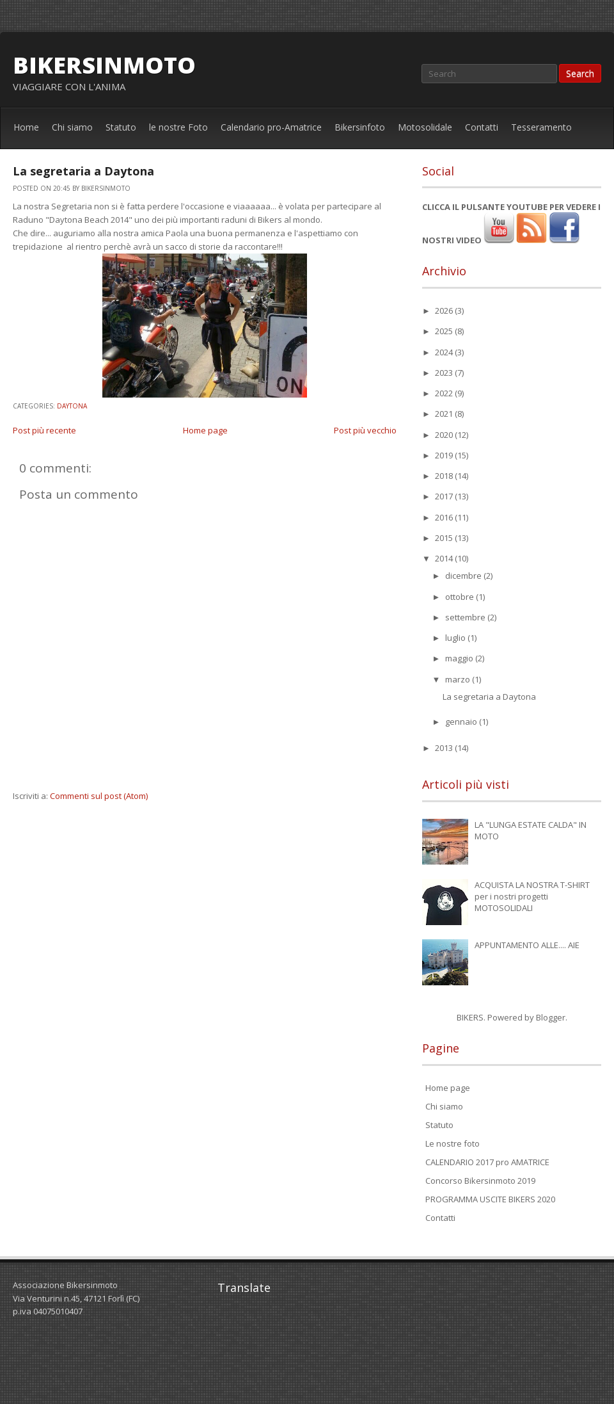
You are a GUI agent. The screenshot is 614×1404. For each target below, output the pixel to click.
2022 (445, 393)
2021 (445, 413)
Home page (205, 430)
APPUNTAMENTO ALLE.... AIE (527, 945)
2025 (445, 331)
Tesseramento (541, 127)
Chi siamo (72, 127)
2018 (445, 475)
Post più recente (44, 430)
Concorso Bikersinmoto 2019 (480, 1180)
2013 (445, 748)
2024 (445, 352)
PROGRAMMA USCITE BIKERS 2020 (490, 1199)
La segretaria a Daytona (83, 171)
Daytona (72, 405)
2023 (445, 372)
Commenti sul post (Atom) (99, 796)
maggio (460, 658)
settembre (466, 617)
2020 (445, 434)
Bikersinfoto (360, 127)
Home (26, 127)
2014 (445, 558)
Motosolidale (425, 127)
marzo (458, 679)
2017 (445, 496)
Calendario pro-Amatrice (271, 127)
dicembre (464, 575)
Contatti (481, 127)
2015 (445, 538)
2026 (445, 310)
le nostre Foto (178, 127)
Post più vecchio (365, 430)
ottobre (460, 596)
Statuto (121, 127)
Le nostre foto (452, 1143)
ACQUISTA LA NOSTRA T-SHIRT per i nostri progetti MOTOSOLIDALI (532, 896)
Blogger (550, 1017)
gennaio (462, 721)
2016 (445, 517)
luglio (456, 637)
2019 (445, 455)
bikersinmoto (104, 65)
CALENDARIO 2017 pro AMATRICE (487, 1162)
